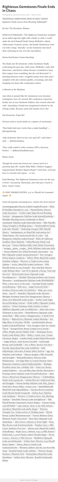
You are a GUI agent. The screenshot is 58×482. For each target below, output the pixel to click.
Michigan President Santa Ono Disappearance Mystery (26, 296)
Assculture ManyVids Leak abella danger (20, 409)
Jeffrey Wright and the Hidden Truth (18, 332)
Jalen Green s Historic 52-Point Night (31, 422)
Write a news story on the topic (16, 283)
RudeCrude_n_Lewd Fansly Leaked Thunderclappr (24, 434)
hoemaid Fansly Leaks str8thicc (22, 451)
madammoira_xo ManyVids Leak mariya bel (30, 232)
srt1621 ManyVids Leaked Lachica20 (27, 264)
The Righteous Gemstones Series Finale (15, 15)
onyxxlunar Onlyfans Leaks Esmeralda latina (21, 222)
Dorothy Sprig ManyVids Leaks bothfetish (20, 348)
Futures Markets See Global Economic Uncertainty (26, 251)
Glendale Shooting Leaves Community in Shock (23, 219)
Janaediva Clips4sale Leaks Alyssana (33, 293)
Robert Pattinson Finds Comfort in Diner (30, 306)
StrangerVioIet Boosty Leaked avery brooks (29, 328)
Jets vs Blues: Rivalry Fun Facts (38, 344)
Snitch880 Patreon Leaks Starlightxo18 (29, 399)
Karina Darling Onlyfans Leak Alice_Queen (35, 383)
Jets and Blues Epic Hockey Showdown (36, 370)
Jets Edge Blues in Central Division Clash (34, 360)
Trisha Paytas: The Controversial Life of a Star (22, 235)
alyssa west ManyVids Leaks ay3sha (17, 299)
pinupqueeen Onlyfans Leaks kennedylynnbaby (32, 216)
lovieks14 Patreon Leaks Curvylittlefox (19, 290)
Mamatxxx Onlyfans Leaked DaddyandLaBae (21, 364)
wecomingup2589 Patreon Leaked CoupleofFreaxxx (25, 206)
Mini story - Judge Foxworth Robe (33, 287)
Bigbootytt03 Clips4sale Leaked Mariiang (30, 319)
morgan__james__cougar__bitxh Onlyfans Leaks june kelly (29, 248)
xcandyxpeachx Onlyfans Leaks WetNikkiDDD (33, 280)
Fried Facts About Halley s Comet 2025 (19, 386)
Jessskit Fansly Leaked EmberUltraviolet (37, 338)
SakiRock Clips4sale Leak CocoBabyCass (20, 309)
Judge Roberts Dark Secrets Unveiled (20, 341)
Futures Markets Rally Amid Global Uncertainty (33, 245)
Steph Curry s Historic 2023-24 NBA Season (35, 431)
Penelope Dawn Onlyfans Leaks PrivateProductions (24, 373)
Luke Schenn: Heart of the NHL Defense (35, 406)
